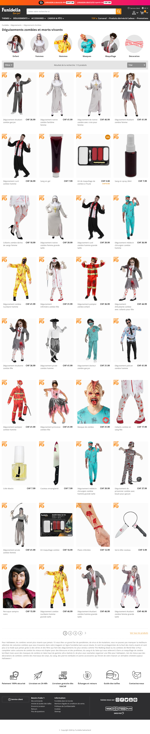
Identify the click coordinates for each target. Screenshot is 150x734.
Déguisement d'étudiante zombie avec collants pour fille (124, 307)
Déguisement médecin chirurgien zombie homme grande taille (87, 491)
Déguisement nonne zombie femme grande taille (50, 245)
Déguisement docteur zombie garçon (87, 366)
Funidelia (5, 25)
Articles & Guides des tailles (41, 703)
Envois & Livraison (38, 706)
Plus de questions (37, 711)
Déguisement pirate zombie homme (48, 366)
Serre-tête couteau (123, 550)
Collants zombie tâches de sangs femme (13, 243)
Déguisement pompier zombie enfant (87, 305)
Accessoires (37, 18)
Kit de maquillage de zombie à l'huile (86, 182)
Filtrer (7, 65)
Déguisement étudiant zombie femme (124, 120)
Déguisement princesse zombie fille (50, 428)
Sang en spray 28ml (123, 181)
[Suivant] (85, 633)
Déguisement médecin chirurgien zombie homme (124, 245)
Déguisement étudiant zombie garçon (12, 120)
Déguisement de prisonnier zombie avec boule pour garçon (125, 491)
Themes (5, 18)
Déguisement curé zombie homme (11, 182)
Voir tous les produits (139, 633)
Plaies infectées (84, 550)
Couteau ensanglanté (49, 488)
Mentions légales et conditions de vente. (69, 703)
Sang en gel (45, 181)
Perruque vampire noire (11, 612)
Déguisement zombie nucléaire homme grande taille (49, 614)
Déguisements (20, 18)
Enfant (16, 56)
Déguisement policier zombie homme (124, 366)
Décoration (134, 56)
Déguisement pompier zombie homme (12, 428)
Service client (15, 699)
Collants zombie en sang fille (123, 428)
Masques (87, 56)
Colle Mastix (8, 488)
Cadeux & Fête (55, 18)
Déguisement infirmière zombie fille (49, 305)
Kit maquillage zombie (49, 550)
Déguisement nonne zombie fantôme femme (49, 122)
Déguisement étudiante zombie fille (13, 366)
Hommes (63, 56)
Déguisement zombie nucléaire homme (12, 305)
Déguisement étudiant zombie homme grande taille (87, 614)
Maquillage (110, 56)
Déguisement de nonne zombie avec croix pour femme (87, 122)
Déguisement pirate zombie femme (11, 551)
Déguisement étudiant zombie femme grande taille (124, 614)
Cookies (57, 709)
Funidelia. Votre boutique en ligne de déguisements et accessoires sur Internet (11, 11)
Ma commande (37, 701)
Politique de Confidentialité (64, 706)
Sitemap (57, 711)
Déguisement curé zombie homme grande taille (87, 245)
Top (93, 18)
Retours (34, 709)
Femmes (39, 56)
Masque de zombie (86, 427)
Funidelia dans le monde (63, 701)
